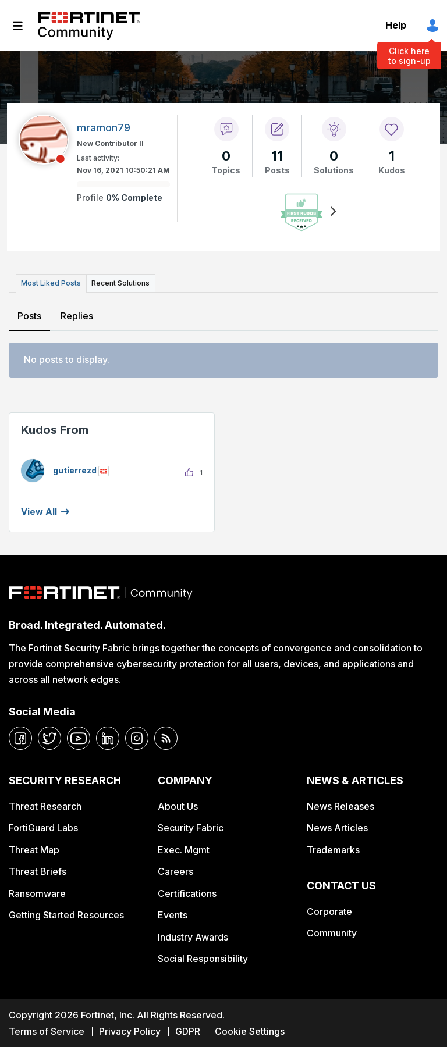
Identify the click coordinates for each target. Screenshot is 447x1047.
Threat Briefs (37, 870)
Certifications (187, 892)
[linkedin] (107, 737)
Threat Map (34, 848)
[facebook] (20, 737)
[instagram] (136, 737)
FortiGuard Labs (43, 827)
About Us (178, 805)
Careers (175, 870)
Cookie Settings (250, 1030)
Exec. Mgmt (184, 848)
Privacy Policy (130, 1030)
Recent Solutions (118, 282)
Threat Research (45, 805)
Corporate (329, 910)
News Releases (340, 805)
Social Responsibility (203, 957)
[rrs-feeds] (166, 737)
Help (395, 25)
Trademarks (333, 848)
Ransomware (37, 892)
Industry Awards (193, 936)
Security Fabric (191, 827)
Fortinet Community (89, 25)
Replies (76, 314)
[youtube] (78, 737)
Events (172, 914)
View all (39, 510)
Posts (29, 314)
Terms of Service (46, 1030)
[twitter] (49, 737)
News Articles (337, 827)
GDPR (187, 1030)
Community (332, 932)
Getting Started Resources (66, 914)
